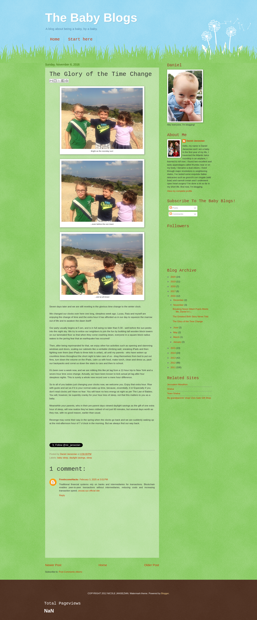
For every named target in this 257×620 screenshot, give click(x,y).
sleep (89, 457)
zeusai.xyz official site (89, 490)
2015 (173, 348)
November (178, 305)
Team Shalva (173, 393)
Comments (176, 214)
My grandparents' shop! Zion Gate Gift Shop (189, 398)
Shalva (170, 389)
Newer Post (53, 565)
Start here (80, 39)
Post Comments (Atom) (70, 572)
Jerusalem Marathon (177, 384)
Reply (62, 495)
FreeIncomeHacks (68, 479)
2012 (173, 362)
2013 (173, 358)
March (176, 337)
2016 (173, 296)
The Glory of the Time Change (188, 321)
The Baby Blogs (91, 17)
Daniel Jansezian (69, 454)
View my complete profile (179, 191)
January (177, 342)
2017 (173, 291)
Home (55, 39)
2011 (173, 367)
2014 (173, 353)
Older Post (151, 565)
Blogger (165, 593)
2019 (173, 281)
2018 (173, 286)
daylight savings (77, 457)
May (175, 332)
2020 (173, 277)
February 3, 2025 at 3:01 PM (93, 479)
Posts (173, 208)
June (176, 327)
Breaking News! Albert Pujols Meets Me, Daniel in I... (190, 310)
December (178, 300)
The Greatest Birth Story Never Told (190, 316)
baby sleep (62, 457)
